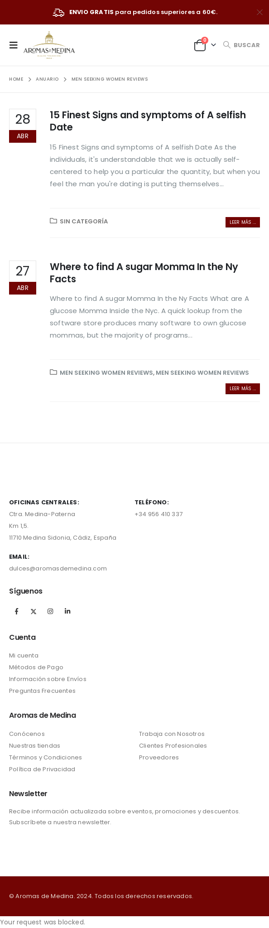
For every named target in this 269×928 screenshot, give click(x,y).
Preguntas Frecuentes (42, 690)
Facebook (17, 611)
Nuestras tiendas (34, 745)
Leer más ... (243, 222)
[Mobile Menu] (16, 45)
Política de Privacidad (42, 769)
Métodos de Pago (36, 667)
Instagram (50, 611)
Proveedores (159, 757)
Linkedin (67, 611)
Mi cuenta (23, 655)
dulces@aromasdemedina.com (58, 568)
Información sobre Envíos (47, 679)
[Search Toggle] (241, 45)
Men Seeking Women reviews (106, 372)
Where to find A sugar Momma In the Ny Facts (144, 272)
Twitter (33, 611)
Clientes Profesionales (173, 745)
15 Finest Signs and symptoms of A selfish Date (148, 121)
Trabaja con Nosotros (172, 734)
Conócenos (27, 734)
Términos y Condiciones (45, 757)
